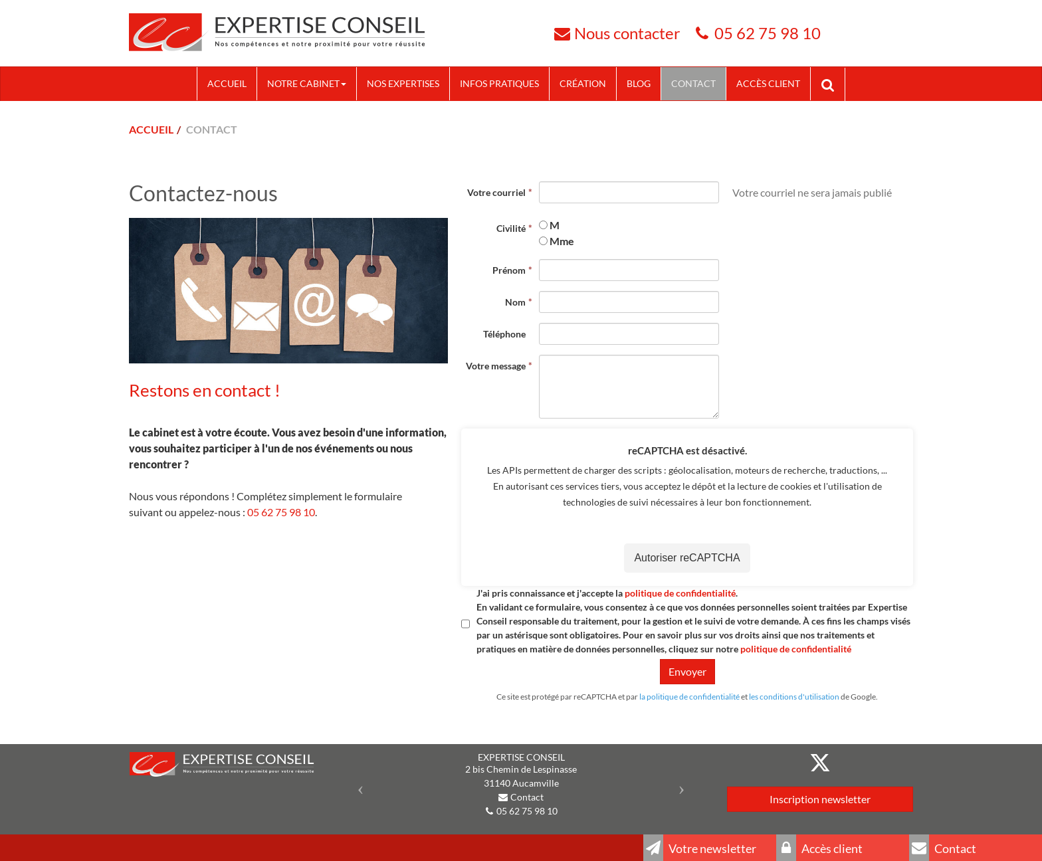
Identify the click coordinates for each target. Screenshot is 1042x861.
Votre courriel (496, 192)
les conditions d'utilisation (794, 697)
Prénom (509, 270)
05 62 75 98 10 (767, 33)
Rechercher (833, 83)
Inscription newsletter (820, 799)
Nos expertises (403, 83)
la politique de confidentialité (689, 697)
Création (583, 83)
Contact (693, 83)
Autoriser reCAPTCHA (687, 558)
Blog (639, 83)
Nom (515, 302)
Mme (562, 241)
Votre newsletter (699, 847)
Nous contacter (627, 33)
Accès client (768, 83)
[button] (357, 785)
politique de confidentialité (680, 593)
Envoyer (687, 671)
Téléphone (504, 333)
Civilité (511, 228)
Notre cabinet (306, 83)
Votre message (496, 365)
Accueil (227, 83)
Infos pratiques (499, 83)
